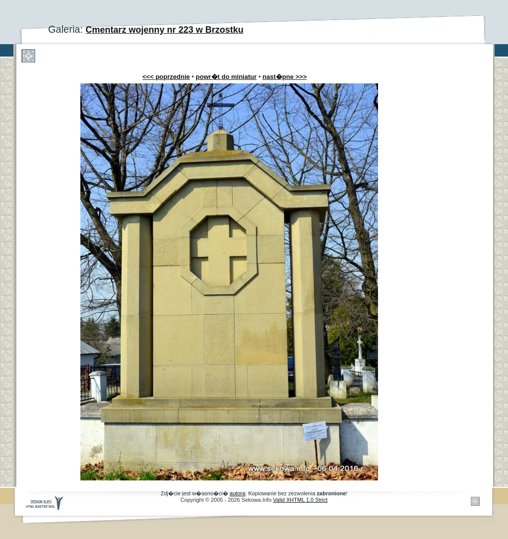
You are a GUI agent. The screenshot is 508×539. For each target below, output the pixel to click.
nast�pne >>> (284, 76)
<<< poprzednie (166, 76)
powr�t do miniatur (226, 76)
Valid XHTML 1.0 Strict (300, 500)
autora (237, 493)
